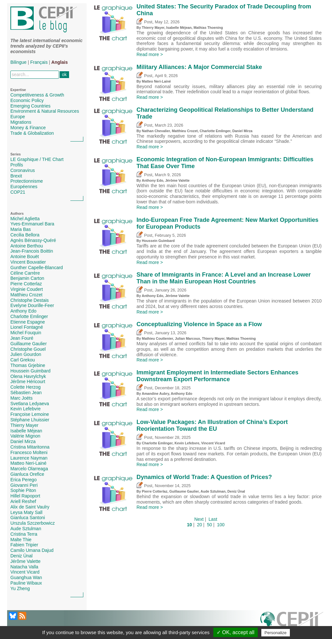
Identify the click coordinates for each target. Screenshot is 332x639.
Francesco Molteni (28, 452)
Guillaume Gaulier (28, 343)
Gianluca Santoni (27, 517)
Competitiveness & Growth (37, 94)
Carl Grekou (22, 359)
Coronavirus (22, 170)
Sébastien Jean (26, 392)
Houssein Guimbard (30, 370)
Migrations (20, 122)
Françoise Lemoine (29, 414)
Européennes (23, 186)
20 (199, 524)
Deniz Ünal (21, 555)
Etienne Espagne (27, 322)
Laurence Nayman (28, 458)
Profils (16, 164)
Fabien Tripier (24, 544)
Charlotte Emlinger (29, 316)
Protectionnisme (26, 181)
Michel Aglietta (25, 218)
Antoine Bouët (24, 256)
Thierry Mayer (24, 425)
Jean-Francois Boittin (31, 251)
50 (209, 524)
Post (144, 22)
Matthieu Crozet (26, 294)
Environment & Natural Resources (44, 111)
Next (199, 519)
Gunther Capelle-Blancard (36, 267)
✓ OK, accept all (236, 632)
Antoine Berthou (26, 245)
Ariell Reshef (23, 501)
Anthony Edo (23, 311)
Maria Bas (20, 229)
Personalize (276, 632)
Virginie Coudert (26, 289)
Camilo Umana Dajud (31, 550)
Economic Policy (27, 100)
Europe (17, 116)
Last (212, 519)
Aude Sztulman (25, 528)
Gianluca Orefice (27, 474)
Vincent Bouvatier (28, 262)
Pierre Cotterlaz (26, 283)
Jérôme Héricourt (27, 381)
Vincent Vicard (25, 572)
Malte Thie (20, 539)
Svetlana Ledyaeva (29, 403)
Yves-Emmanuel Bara (32, 223)
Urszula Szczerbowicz (32, 523)
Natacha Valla (24, 566)
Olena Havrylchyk (28, 376)
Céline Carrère (25, 273)
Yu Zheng (20, 588)
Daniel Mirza (23, 441)
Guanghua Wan (26, 577)
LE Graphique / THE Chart (37, 159)
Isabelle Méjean (26, 430)
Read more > (149, 54)
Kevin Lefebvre (25, 408)
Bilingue (18, 62)
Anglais (59, 62)
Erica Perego (23, 479)
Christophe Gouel (28, 349)
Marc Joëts (21, 398)
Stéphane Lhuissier (29, 419)
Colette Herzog (25, 387)
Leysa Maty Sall (26, 512)
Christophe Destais (29, 300)
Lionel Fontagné (26, 327)
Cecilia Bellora (24, 234)
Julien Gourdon (25, 354)
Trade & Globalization (32, 133)
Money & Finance (28, 127)
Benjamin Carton (27, 278)
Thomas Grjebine (27, 365)
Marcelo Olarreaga (29, 468)
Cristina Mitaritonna (30, 447)
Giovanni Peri (24, 485)
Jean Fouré (21, 338)
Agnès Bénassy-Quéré (33, 240)
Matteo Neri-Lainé (28, 463)
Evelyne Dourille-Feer (32, 305)
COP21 (17, 192)
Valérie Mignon (25, 436)
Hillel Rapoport (25, 495)
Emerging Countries (30, 105)
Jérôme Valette (25, 561)
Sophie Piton (23, 490)
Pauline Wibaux (26, 583)
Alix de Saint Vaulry (29, 506)
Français (39, 62)
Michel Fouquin (25, 332)
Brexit (16, 175)
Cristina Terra (23, 534)
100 (220, 524)
